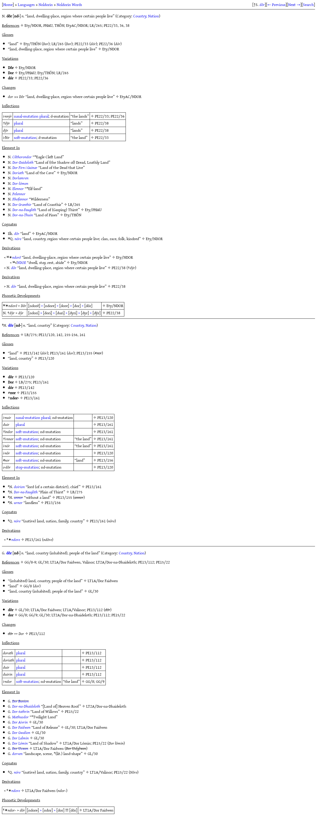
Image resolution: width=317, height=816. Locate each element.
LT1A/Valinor (74, 609)
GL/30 (93, 591)
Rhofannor (20, 198)
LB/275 (25, 381)
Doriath (18, 172)
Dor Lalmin (20, 737)
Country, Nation (146, 15)
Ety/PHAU (27, 72)
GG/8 (28, 585)
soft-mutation (25, 137)
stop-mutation (27, 467)
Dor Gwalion (21, 732)
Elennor (18, 188)
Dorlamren (20, 177)
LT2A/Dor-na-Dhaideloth (72, 614)
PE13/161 (58, 352)
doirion (19, 486)
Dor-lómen (20, 183)
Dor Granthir (21, 204)
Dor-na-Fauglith (24, 209)
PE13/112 (95, 609)
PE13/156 (105, 460)
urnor (18, 502)
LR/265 (58, 43)
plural (44, 116)
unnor (18, 497)
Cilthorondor (22, 156)
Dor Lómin (20, 743)
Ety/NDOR (110, 48)
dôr (262, 4)
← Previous (276, 4)
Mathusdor (20, 716)
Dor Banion (20, 700)
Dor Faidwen (21, 727)
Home (8, 4)
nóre (18, 238)
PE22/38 (102, 123)
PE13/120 (46, 358)
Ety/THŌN (32, 43)
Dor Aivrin (20, 722)
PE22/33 (81, 43)
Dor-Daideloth (22, 162)
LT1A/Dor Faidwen (103, 580)
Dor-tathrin (20, 711)
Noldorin (46, 4)
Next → (294, 4)
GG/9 (33, 614)
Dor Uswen (20, 748)
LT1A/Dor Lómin (77, 743)
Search (308, 4)
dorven (17, 753)
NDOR (21, 262)
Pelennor (19, 193)
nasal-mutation (26, 116)
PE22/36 (106, 43)
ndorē (16, 257)
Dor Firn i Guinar (24, 167)
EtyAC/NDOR (130, 96)
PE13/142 (31, 352)
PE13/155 (84, 352)
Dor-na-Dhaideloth (26, 706)
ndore (15, 539)
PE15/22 (118, 614)
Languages (26, 4)
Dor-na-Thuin (22, 214)
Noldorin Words (69, 4)
